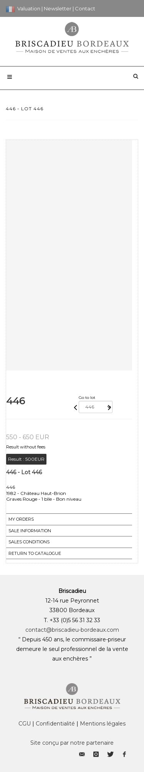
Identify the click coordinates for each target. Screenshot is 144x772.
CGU (24, 723)
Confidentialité (55, 723)
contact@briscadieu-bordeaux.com (72, 629)
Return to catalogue (34, 553)
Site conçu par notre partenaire (72, 742)
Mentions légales (103, 723)
